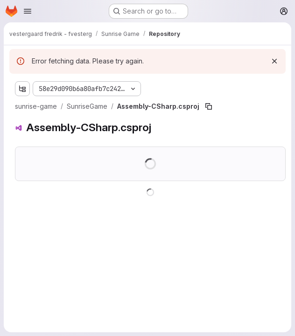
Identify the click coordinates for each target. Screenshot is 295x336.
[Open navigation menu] (27, 11)
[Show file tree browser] (22, 88)
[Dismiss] (274, 61)
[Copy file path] (208, 106)
